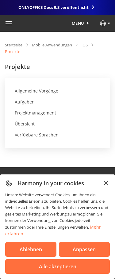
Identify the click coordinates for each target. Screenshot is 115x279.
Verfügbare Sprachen (37, 135)
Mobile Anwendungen (52, 45)
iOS (85, 45)
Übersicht (25, 124)
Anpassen (84, 249)
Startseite (13, 45)
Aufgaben (25, 102)
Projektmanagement (35, 113)
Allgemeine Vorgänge (36, 91)
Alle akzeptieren (57, 266)
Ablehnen (31, 249)
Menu (78, 23)
